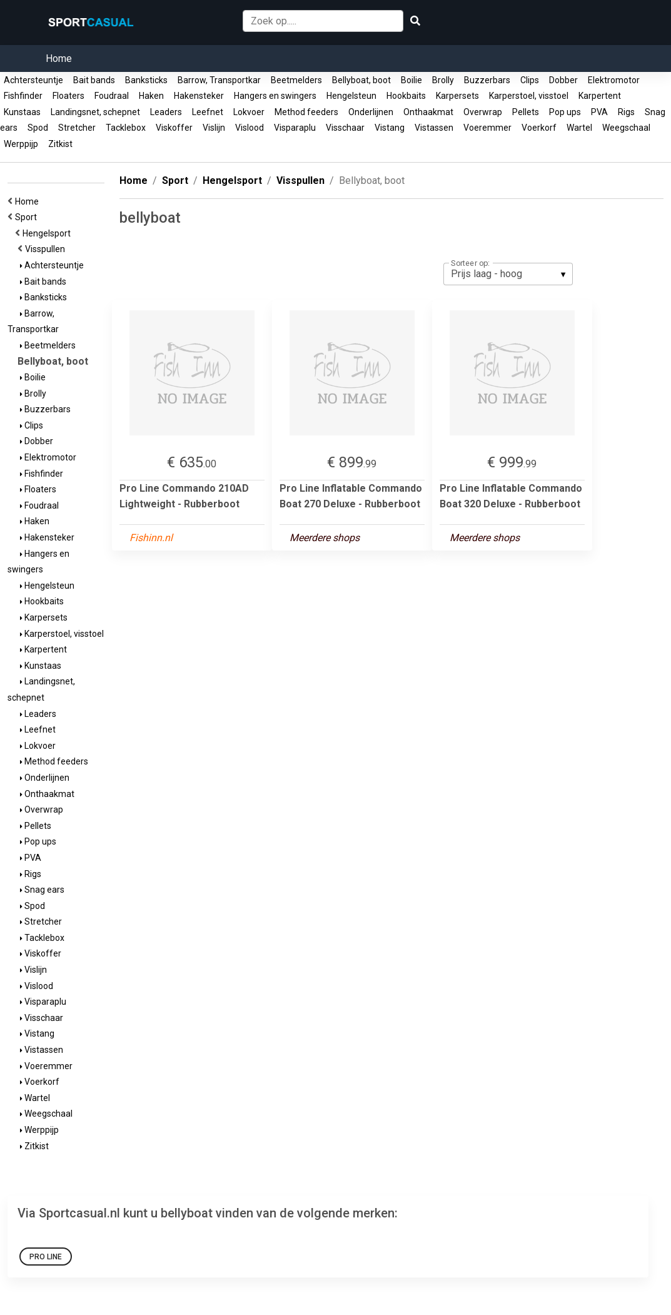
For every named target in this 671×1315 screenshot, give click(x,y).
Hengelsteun (351, 96)
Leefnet (207, 112)
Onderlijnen (371, 112)
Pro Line (45, 1256)
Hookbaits (406, 96)
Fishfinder (23, 96)
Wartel (579, 128)
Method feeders (306, 112)
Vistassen (434, 128)
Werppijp (21, 144)
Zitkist (60, 144)
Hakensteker (199, 96)
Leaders (166, 112)
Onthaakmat (428, 112)
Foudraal (112, 96)
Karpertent (600, 96)
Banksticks (146, 80)
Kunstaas (22, 112)
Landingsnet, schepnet (95, 112)
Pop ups (565, 112)
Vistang (389, 128)
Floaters (68, 96)
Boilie (411, 80)
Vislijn (214, 128)
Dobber (563, 80)
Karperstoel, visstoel (528, 96)
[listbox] (508, 274)
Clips (530, 80)
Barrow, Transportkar (219, 80)
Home (59, 58)
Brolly (443, 80)
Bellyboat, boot (361, 80)
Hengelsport (48, 233)
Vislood (249, 128)
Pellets (525, 112)
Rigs (626, 112)
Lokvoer (249, 112)
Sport (28, 217)
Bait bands (94, 80)
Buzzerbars (487, 80)
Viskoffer (174, 128)
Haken (151, 96)
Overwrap (483, 112)
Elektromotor (613, 80)
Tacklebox (125, 128)
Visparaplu (295, 128)
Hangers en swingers (275, 96)
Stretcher (76, 128)
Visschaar (345, 128)
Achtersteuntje (33, 80)
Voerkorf (539, 128)
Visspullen (47, 249)
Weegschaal (626, 128)
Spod (38, 128)
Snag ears (42, 890)
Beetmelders (296, 80)
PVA (599, 112)
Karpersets (457, 96)
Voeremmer (487, 128)
